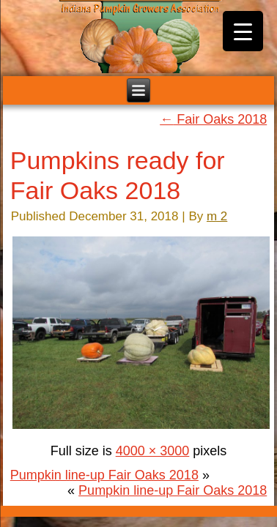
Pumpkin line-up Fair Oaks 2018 (104, 475)
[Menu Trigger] (243, 31)
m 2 (217, 216)
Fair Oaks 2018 (213, 119)
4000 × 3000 (153, 451)
